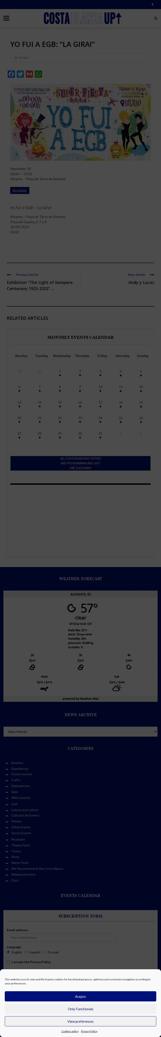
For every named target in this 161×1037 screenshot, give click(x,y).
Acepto (80, 996)
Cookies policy (70, 1031)
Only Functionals (80, 1009)
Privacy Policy (89, 1031)
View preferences (80, 1021)
